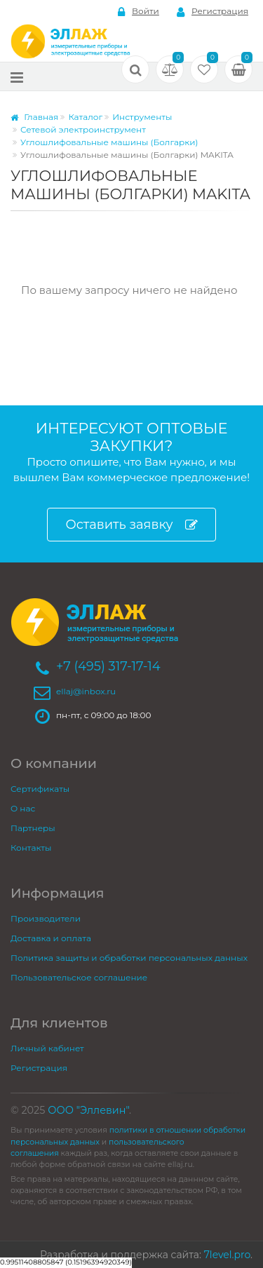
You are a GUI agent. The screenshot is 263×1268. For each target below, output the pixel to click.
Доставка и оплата (51, 938)
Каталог (85, 117)
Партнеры (33, 828)
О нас (23, 808)
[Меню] (17, 76)
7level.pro (227, 1254)
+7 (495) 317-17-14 (108, 666)
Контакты (31, 847)
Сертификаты (40, 788)
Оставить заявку (131, 524)
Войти (138, 12)
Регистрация (212, 12)
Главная (34, 117)
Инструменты (142, 117)
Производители (46, 918)
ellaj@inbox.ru (86, 691)
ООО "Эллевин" (88, 1110)
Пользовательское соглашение (79, 977)
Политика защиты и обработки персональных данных (129, 957)
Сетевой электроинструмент (83, 129)
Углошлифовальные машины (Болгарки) (109, 142)
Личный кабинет (47, 1048)
